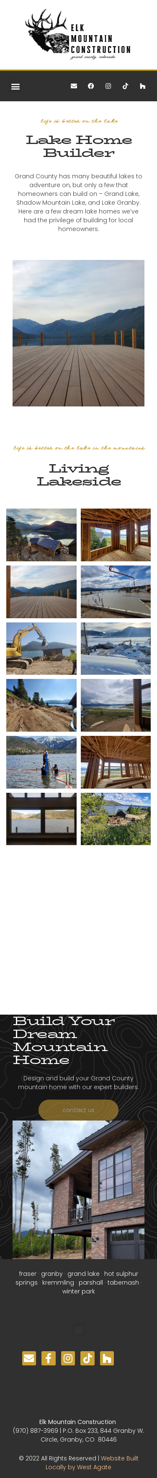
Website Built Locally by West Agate (92, 1462)
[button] (15, 86)
